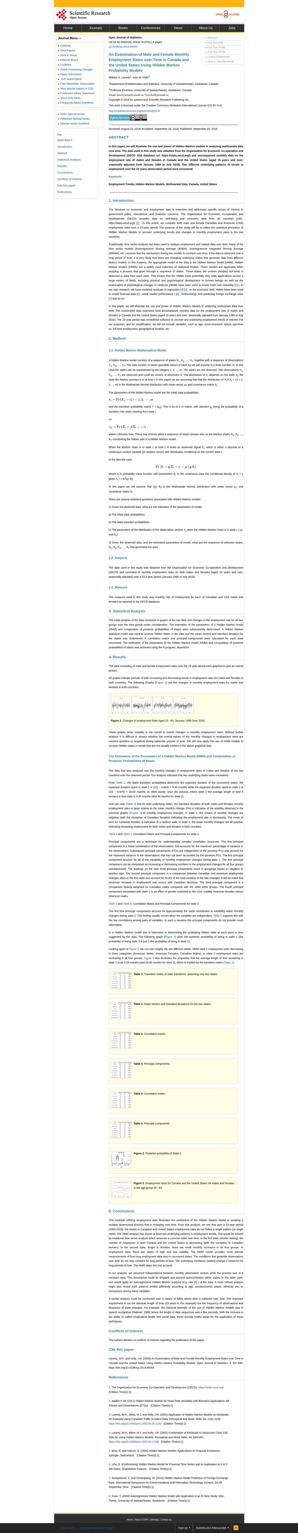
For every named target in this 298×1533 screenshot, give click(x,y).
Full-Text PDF (214, 42)
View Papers (66, 50)
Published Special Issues (74, 118)
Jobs (231, 28)
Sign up (183, 1527)
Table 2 (131, 804)
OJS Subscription (70, 78)
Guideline (64, 64)
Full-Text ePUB (215, 51)
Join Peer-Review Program (97, 1528)
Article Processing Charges (75, 69)
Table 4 (127, 834)
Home (67, 28)
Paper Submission (70, 74)
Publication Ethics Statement (76, 93)
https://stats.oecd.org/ (211, 1387)
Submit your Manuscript (211, 1527)
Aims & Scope (67, 55)
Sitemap (154, 1519)
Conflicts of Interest (126, 1331)
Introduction (64, 146)
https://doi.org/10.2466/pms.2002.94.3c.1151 (135, 1423)
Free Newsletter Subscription (76, 83)
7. (110, 1478)
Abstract (211, 37)
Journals (95, 28)
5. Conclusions (121, 1211)
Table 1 (120, 782)
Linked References (217, 56)
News (178, 28)
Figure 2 (170, 936)
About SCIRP (141, 1519)
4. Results (117, 657)
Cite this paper (121, 1349)
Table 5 (113, 903)
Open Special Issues (71, 114)
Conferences (150, 28)
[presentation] (185, 384)
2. (110, 1400)
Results (62, 166)
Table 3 (113, 834)
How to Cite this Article (219, 61)
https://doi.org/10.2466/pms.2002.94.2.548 (134, 1441)
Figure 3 (134, 949)
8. (110, 1496)
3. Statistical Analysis (127, 611)
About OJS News (69, 98)
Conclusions (65, 172)
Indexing (64, 45)
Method (62, 153)
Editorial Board (68, 59)
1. (110, 1387)
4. (110, 1432)
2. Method (117, 338)
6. (110, 1464)
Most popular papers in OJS (75, 88)
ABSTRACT (119, 137)
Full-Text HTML (215, 47)
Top (59, 134)
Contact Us (165, 1519)
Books (123, 28)
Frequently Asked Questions (76, 102)
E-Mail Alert (67, 1528)
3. (110, 1414)
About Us (206, 28)
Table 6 (127, 903)
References (118, 1377)
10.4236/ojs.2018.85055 (123, 46)
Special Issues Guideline (74, 123)
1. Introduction (121, 200)
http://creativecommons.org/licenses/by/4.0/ (134, 110)
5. (110, 1450)
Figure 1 (161, 682)
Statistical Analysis (69, 159)
